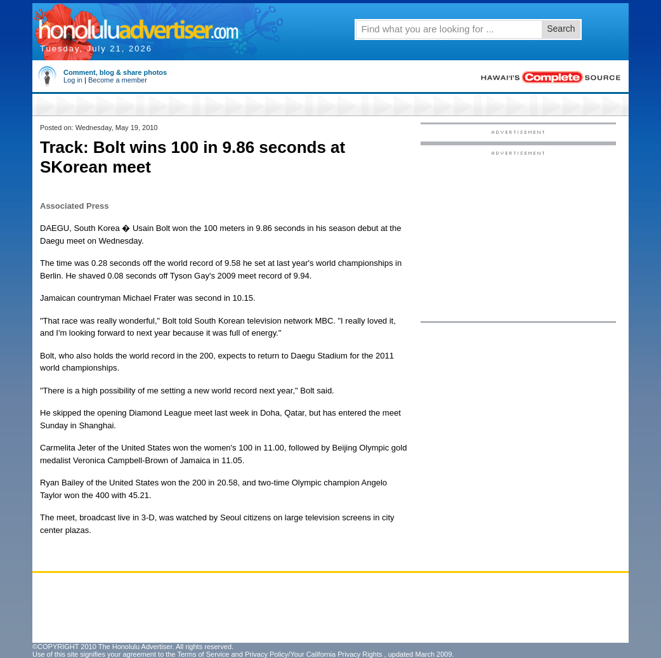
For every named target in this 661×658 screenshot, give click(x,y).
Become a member (117, 80)
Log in (72, 80)
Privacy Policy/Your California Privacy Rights (314, 654)
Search (561, 28)
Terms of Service (203, 654)
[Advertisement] (518, 235)
